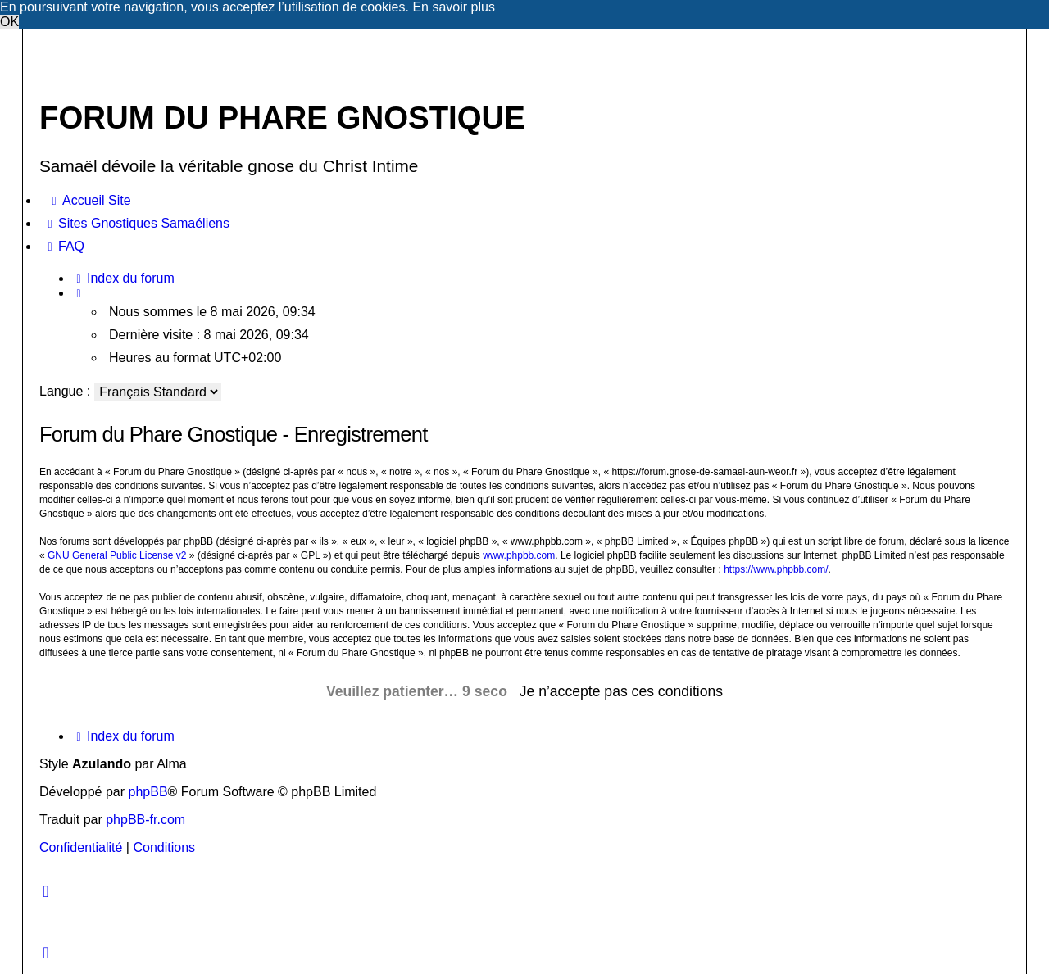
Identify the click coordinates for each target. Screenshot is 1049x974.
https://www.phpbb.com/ (776, 569)
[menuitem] (89, 200)
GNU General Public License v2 (117, 555)
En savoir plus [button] (453, 7)
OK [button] (9, 22)
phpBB (148, 792)
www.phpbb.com (519, 555)
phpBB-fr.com (145, 820)
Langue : (64, 391)
